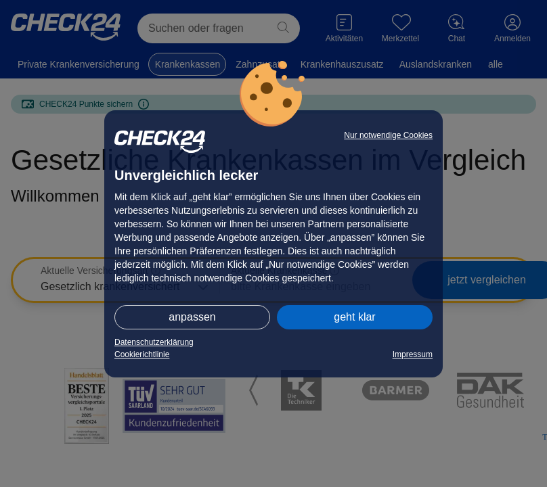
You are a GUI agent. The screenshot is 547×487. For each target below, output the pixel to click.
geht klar (354, 317)
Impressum (413, 354)
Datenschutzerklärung (154, 342)
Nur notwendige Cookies (388, 135)
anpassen (192, 317)
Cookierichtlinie (141, 354)
